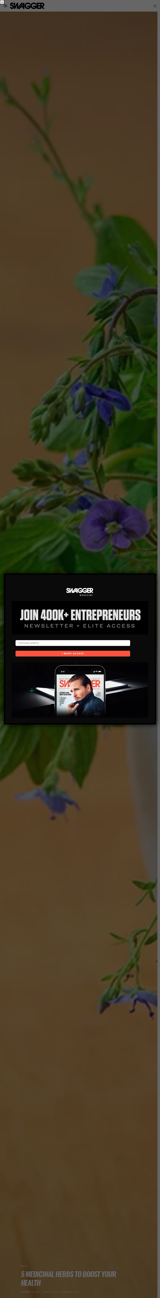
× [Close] (2, 2)
